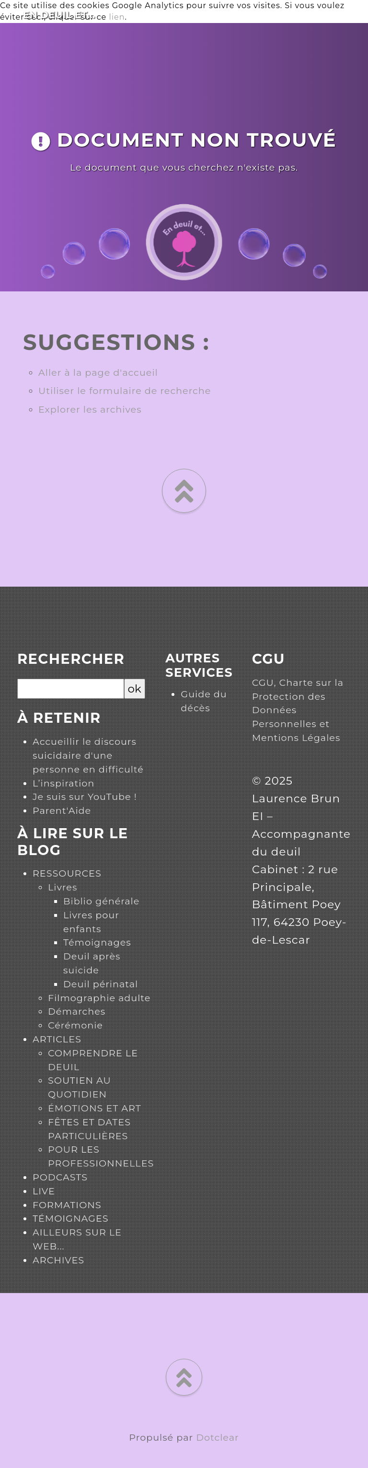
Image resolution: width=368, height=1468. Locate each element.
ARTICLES (57, 1039)
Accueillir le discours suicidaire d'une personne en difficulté (88, 755)
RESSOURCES (67, 873)
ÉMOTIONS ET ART (94, 1108)
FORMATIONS (67, 1205)
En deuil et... (59, 15)
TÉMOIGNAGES (71, 1218)
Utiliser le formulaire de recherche (124, 390)
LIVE (44, 1191)
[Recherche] (70, 689)
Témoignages (97, 942)
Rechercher (71, 659)
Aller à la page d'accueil (98, 372)
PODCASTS (60, 1177)
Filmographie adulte (99, 998)
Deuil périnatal (100, 984)
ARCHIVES (58, 1260)
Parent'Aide (62, 810)
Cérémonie (75, 1025)
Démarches (76, 1011)
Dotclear (217, 1437)
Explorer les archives (90, 409)
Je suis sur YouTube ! (85, 796)
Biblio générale (101, 901)
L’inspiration (63, 783)
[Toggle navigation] (354, 12)
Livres (62, 887)
